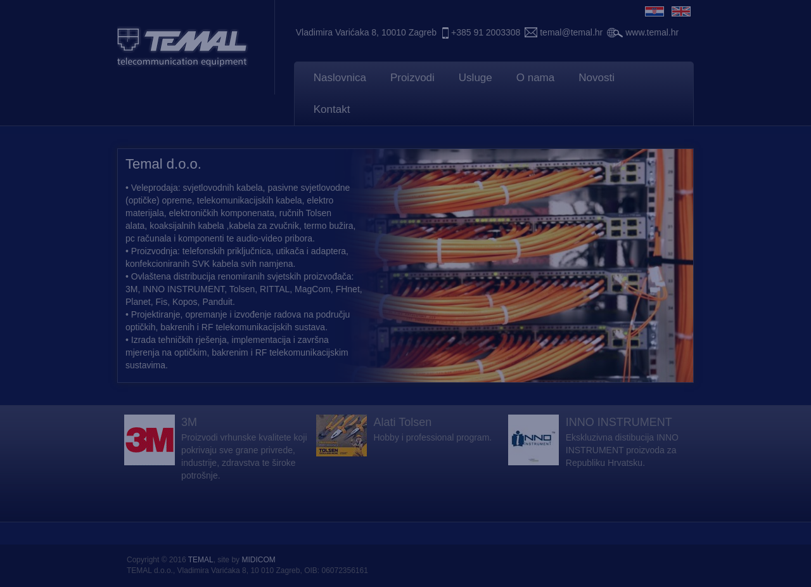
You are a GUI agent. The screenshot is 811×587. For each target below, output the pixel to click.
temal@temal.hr (571, 32)
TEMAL (201, 559)
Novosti (596, 78)
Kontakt (332, 109)
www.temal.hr (652, 32)
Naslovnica (340, 78)
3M (189, 422)
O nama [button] (535, 78)
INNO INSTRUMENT (619, 422)
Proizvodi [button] (412, 78)
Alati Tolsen (402, 422)
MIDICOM (258, 559)
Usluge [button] (475, 78)
